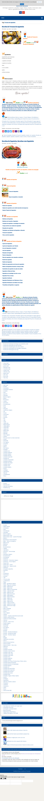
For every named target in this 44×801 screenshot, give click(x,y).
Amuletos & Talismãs (6, 122)
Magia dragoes (6, 424)
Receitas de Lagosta (7, 104)
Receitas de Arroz (22, 109)
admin (9, 28)
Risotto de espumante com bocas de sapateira (13, 264)
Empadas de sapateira (7, 228)
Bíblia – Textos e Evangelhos (9, 541)
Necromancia (6, 610)
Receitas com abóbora (22, 110)
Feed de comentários (8, 486)
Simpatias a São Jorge (8, 653)
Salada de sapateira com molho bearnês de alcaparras (15, 208)
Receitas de (12, 109)
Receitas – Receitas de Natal (9, 633)
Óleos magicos (6, 434)
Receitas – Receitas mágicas (9, 634)
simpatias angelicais (7, 452)
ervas (4, 405)
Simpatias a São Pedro (8, 655)
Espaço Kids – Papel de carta (9, 566)
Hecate (5, 413)
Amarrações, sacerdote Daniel (10, 708)
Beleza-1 (5, 538)
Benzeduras (6, 399)
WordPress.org (6, 487)
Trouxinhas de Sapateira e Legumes (10, 285)
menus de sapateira (7, 135)
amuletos (5, 391)
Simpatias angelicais (7, 658)
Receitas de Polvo (22, 106)
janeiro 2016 (6, 366)
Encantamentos (35, 118)
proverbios (5, 443)
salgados (8, 136)
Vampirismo (5, 686)
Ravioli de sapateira (7, 259)
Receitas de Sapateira (28, 44)
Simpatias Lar (6, 667)
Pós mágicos (6, 442)
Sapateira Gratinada (7, 278)
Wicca (25, 121)
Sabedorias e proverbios (8, 639)
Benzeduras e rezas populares (10, 539)
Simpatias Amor (5, 121)
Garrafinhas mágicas (7, 410)
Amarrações (12, 121)
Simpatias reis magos (8, 462)
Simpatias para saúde (8, 672)
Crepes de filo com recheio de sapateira (11, 225)
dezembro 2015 (6, 367)
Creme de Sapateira (13, 191)
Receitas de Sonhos (13, 107)
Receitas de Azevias (23, 107)
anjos (4, 392)
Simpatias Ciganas (7, 454)
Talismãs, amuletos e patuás (9, 681)
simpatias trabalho (7, 467)
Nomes (5, 611)
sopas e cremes (23, 136)
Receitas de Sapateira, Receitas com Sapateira (18, 141)
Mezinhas (9, 117)
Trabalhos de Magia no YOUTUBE (10, 713)
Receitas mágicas (19, 303)
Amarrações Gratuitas (8, 389)
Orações (5, 436)
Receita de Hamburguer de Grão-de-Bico (12, 345)
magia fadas (6, 427)
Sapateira (13, 136)
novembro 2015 (6, 369)
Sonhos (5, 468)
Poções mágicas (6, 623)
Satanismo (5, 646)
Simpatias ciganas (20, 121)
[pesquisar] (20, 496)
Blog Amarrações (7, 710)
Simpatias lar (6, 458)
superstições (6, 471)
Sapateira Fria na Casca (7, 275)
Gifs (4, 411)
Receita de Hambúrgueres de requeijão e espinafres (14, 348)
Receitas (28, 42)
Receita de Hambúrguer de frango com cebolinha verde (15, 343)
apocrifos (5, 394)
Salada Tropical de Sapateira (9, 210)
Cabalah (5, 548)
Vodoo (4, 687)
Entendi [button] (22, 4)
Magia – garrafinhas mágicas (9, 583)
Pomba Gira (5, 624)
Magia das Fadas (21, 118)
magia (4, 421)
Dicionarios (5, 402)
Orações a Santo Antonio (8, 617)
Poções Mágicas (27, 117)
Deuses (5, 552)
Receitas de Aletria (33, 107)
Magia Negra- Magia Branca (9, 711)
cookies (5, 401)
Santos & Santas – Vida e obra (9, 645)
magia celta (5, 423)
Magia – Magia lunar (7, 598)
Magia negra (6, 430)
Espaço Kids (6, 563)
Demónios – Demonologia (9, 551)
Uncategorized (6, 474)
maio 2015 (5, 377)
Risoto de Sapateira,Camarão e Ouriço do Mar (13, 266)
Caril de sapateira (6, 250)
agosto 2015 (6, 373)
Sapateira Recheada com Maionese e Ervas (12, 280)
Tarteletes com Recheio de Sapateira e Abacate (13, 230)
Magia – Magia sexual (8, 601)
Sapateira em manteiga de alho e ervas (11, 273)
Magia (4, 582)
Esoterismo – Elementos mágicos (10, 560)
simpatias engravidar (7, 456)
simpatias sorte (6, 465)
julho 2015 (5, 374)
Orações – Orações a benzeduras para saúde (13, 615)
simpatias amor (6, 451)
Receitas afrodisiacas (12, 110)
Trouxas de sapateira (31, 136)
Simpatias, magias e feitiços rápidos (11, 675)
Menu (2, 17)
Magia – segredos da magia (9, 604)
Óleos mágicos (6, 612)
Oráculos (5, 620)
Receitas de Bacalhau (12, 106)
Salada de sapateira (7, 205)
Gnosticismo (6, 573)
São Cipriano (6, 448)
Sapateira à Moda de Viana (8, 271)
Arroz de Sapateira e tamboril (9, 248)
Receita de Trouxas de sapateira (13, 27)
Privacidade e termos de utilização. (10, 758)
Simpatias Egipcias (7, 665)
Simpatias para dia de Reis (9, 668)
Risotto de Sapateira (7, 262)
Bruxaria (5, 545)
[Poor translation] (5, 779)
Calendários (5, 550)
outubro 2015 (6, 370)
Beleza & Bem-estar (7, 535)
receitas (14, 28)
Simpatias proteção (7, 461)
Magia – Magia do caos (8, 592)
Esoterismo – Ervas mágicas (9, 561)
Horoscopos (28, 118)
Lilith (4, 420)
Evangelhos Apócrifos (8, 569)
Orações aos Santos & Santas (9, 618)
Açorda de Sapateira (7, 243)
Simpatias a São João (8, 652)
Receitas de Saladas (28, 297)
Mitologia (5, 433)
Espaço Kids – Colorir (8, 564)
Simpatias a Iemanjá (15, 122)
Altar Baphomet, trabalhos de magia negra (12, 705)
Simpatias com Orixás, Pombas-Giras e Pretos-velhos (15, 661)
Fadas (4, 407)
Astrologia (5, 532)
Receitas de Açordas (17, 104)
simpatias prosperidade (8, 459)
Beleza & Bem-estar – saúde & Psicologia (12, 536)
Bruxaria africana (7, 547)
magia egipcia (6, 426)
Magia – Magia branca (8, 586)
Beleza (13, 117)
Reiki (4, 636)
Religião (5, 637)
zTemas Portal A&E (7, 690)
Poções (5, 439)
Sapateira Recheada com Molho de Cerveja (12, 282)
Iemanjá (5, 415)
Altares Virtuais (6, 526)
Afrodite (33, 117)
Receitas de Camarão (28, 104)
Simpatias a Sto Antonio (12, 124)
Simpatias (5, 449)
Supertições (6, 680)
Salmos (5, 446)
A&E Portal (5, 385)
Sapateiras (17, 136)
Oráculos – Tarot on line (8, 621)
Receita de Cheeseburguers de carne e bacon (13, 346)
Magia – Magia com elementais (10, 589)
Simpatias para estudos (8, 671)
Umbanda (5, 684)
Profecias (5, 629)
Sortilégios (5, 678)
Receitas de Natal (30, 109)
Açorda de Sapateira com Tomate (10, 246)
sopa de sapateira (25, 333)
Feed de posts (6, 484)
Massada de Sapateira (7, 252)
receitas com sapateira (31, 135)
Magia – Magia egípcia (8, 595)
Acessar (5, 483)
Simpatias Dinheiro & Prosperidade (28, 122)
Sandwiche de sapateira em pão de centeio (12, 268)
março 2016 (5, 363)
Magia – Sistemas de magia (9, 605)
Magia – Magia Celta (7, 588)
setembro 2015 (6, 371)
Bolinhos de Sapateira (7, 219)
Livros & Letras (6, 579)
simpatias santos (7, 464)
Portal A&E (5, 440)
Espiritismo (5, 567)
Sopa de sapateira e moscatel (16, 197)
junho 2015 (5, 376)
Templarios (5, 683)
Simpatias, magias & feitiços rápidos (10, 118)
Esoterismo (5, 558)
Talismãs (5, 473)
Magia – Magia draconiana (9, 593)
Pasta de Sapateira (6, 255)
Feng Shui (32, 124)
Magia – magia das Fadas (8, 591)
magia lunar (5, 429)
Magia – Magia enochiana (8, 596)
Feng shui (5, 408)
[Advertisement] (22, 509)
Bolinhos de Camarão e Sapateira (10, 221)
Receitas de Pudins (31, 106)
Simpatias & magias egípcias (34, 121)
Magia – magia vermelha (8, 602)
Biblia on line (6, 542)
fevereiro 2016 (6, 364)
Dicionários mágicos (7, 554)
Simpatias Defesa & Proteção (9, 662)
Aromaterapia (6, 530)
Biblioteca (5, 544)
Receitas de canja (32, 110)
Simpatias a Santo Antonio (9, 651)
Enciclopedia (6, 557)
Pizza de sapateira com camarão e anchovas (12, 257)
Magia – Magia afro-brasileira (9, 585)
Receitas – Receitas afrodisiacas (10, 631)
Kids (4, 418)
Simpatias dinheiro (7, 455)
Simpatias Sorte (6, 674)
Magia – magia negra (8, 599)
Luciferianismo (6, 580)
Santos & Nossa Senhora (8, 642)
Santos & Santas (6, 643)
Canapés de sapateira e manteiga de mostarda (13, 223)
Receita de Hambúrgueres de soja (10, 349)
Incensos (5, 417)
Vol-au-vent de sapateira (8, 235)
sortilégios (5, 470)
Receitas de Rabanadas (17, 300)
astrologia (5, 395)
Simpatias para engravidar (23, 124)
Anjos (37, 117)
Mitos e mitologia (7, 608)
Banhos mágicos (19, 117)
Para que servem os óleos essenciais (11, 437)
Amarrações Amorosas (8, 707)
